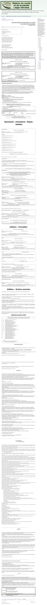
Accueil (3, 16)
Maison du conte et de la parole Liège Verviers (41, 20)
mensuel (5, 600)
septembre (40, 50)
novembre (40, 48)
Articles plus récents (4, 602)
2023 (39, 42)
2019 (39, 46)
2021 (39, 44)
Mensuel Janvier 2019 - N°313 (7, 19)
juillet (39, 52)
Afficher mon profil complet (41, 36)
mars (39, 56)
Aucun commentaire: (19, 599)
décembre (40, 47)
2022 (39, 43)
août (39, 51)
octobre (40, 49)
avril (39, 55)
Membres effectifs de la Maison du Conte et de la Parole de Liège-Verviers (18, 16)
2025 (39, 40)
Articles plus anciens (32, 602)
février (40, 57)
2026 (39, 39)
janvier (40, 58)
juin (39, 53)
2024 (39, 41)
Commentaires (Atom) (7, 603)
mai (39, 54)
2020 (39, 45)
